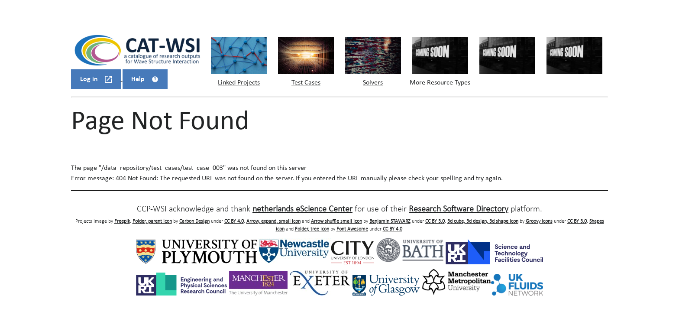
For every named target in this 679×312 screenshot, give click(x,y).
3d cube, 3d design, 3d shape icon (482, 221)
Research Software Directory (458, 209)
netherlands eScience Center (302, 209)
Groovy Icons (539, 221)
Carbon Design (194, 221)
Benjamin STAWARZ (390, 221)
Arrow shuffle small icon (336, 221)
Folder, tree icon (312, 229)
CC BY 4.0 (234, 221)
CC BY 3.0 (435, 221)
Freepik (122, 221)
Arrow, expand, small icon (273, 221)
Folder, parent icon (152, 221)
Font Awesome (352, 229)
